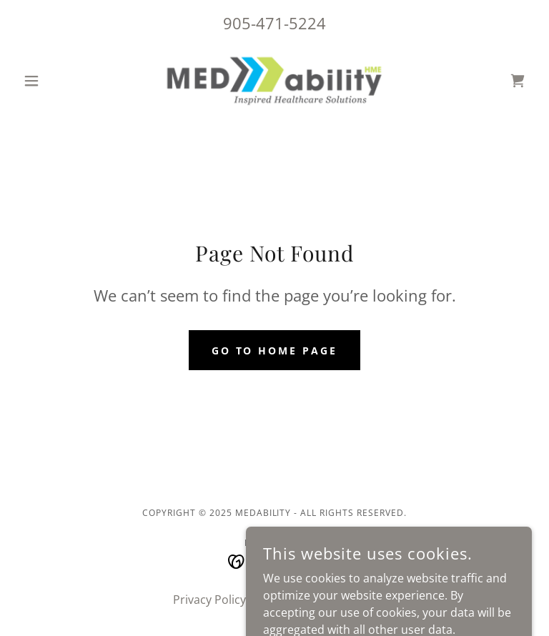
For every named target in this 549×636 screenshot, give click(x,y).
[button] (55, 80)
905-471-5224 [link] (274, 23)
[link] (274, 80)
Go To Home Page (275, 350)
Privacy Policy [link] (209, 599)
